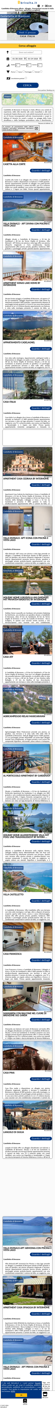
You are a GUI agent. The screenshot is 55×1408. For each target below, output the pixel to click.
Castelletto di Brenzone (13, 137)
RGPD (13, 1391)
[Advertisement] (27, 1188)
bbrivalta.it (27, 2)
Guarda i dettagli (41, 170)
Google (37, 1383)
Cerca (27, 85)
